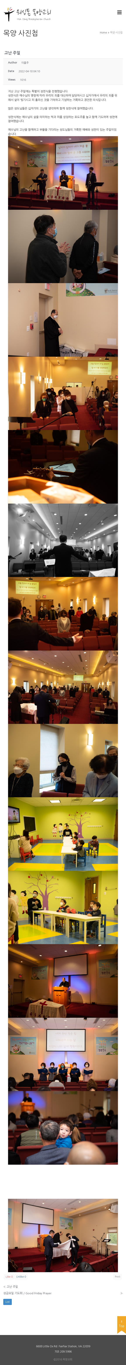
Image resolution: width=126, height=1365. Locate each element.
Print (117, 1276)
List (7, 1301)
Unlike (21, 1276)
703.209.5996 (63, 1351)
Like (9, 1276)
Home (103, 32)
